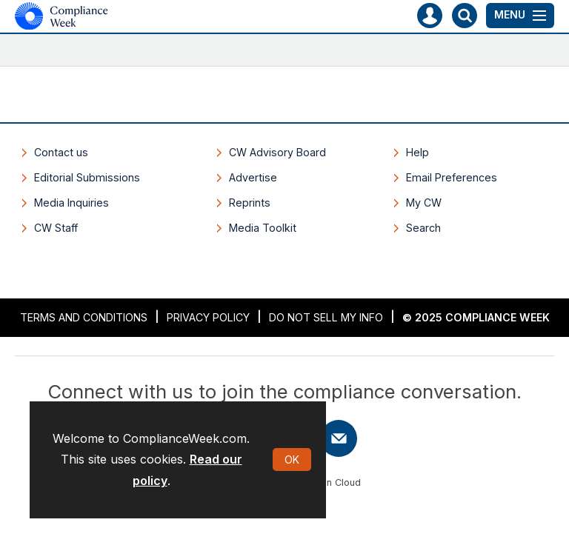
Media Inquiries (71, 202)
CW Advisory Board (277, 152)
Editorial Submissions (87, 177)
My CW (424, 202)
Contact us (61, 152)
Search (423, 227)
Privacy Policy (208, 317)
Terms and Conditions (83, 317)
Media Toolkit (262, 227)
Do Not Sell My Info (326, 317)
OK (291, 459)
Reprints (249, 202)
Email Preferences (451, 177)
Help (417, 152)
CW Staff (56, 227)
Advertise (253, 177)
